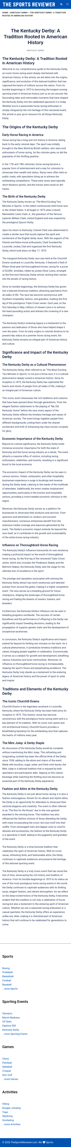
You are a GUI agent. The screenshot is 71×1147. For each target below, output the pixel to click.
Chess (5, 1058)
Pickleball (7, 972)
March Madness (11, 1017)
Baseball (7, 984)
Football (6, 980)
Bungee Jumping (11, 1108)
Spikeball (7, 1066)
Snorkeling (8, 1120)
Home (5, 13)
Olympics (7, 1013)
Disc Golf (7, 1075)
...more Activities (11, 1124)
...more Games (10, 1079)
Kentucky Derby (19, 13)
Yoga (5, 1112)
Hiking (5, 1103)
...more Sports (10, 988)
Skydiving (7, 1116)
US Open (7, 1021)
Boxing (6, 968)
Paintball (7, 1062)
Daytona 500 (9, 1025)
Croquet (6, 1070)
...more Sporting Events (14, 1033)
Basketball (8, 976)
